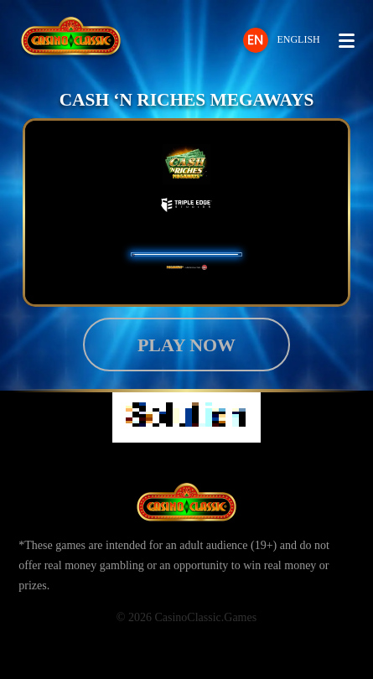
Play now (186, 345)
